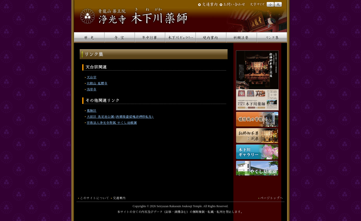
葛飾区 (92, 110)
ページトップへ (271, 198)
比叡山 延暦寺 (97, 83)
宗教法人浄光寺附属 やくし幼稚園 (112, 122)
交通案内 (119, 198)
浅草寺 (92, 89)
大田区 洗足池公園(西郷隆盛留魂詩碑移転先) (120, 116)
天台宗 (92, 77)
